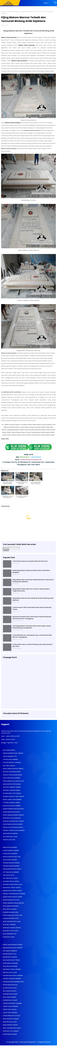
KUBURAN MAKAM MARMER (11, 863)
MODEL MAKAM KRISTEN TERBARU (13, 769)
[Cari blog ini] (11, 548)
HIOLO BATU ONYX (8, 875)
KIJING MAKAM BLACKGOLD (11, 812)
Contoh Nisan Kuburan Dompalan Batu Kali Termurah (30, 561)
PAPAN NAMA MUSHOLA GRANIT (13, 824)
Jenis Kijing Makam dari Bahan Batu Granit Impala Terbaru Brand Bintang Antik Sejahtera (31, 627)
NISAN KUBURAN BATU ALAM (11, 921)
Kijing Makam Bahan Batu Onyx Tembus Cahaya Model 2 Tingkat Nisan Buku (31, 590)
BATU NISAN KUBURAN (10, 909)
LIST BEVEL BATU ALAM (10, 988)
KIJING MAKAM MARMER (10, 963)
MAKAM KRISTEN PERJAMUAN (12, 784)
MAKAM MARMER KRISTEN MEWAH (13, 809)
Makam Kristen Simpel (48, 430)
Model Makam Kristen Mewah (41, 432)
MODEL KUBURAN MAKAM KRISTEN (13, 903)
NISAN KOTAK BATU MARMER (11, 806)
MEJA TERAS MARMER (9, 997)
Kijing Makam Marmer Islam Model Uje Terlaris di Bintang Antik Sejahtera (32, 599)
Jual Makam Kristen (26, 424)
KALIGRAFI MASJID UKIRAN (11, 881)
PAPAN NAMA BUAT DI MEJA (11, 1016)
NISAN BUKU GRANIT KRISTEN (12, 887)
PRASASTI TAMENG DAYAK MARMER (14, 830)
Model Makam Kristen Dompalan (42, 424)
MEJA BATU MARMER (9, 924)
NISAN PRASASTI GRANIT (10, 1025)
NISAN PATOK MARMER (10, 847)
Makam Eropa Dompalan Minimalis (30, 430)
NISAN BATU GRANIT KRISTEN (12, 928)
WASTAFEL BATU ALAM (10, 972)
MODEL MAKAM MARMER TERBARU (13, 815)
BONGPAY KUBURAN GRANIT (11, 790)
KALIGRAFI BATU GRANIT (10, 994)
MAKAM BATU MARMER (10, 957)
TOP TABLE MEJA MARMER (11, 872)
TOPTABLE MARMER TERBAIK (11, 803)
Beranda (3, 11)
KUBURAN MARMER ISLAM (11, 918)
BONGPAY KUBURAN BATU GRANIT (13, 821)
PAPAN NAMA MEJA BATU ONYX (12, 915)
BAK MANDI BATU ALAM (10, 837)
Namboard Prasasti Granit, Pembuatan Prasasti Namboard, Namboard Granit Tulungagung (31, 618)
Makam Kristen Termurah (24, 432)
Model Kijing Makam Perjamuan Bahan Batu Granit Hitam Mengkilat (31, 571)
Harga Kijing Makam (13, 430)
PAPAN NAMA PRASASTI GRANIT (12, 897)
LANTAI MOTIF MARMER (10, 860)
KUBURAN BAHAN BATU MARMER (13, 975)
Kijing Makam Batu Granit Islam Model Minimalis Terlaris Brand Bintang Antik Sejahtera (32, 581)
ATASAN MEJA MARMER (10, 853)
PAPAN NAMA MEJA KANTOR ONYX (13, 781)
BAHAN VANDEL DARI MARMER (12, 799)
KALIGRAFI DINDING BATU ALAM (12, 884)
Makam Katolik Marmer (34, 435)
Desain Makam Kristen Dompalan (31, 427)
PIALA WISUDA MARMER (10, 966)
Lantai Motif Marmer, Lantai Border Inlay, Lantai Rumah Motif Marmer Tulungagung (32, 636)
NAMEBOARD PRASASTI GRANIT (12, 891)
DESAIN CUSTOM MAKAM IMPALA (13, 827)
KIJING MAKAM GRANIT (10, 1034)
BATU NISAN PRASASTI (9, 991)
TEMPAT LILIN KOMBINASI (10, 1006)
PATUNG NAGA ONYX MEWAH (12, 793)
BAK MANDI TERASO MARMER (12, 969)
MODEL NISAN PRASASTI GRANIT (13, 945)
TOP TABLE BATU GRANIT (10, 878)
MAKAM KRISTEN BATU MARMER (12, 948)
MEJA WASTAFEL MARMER (11, 1019)
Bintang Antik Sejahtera (28, 1042)
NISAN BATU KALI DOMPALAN (12, 818)
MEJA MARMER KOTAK (9, 934)
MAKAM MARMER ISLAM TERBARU (13, 753)
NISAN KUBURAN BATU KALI (11, 900)
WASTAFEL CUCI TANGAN (10, 1031)
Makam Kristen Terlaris (9, 432)
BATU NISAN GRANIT (9, 750)
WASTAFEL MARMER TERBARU (12, 787)
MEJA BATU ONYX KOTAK (10, 931)
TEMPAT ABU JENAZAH (10, 1009)
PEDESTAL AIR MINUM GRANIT (12, 772)
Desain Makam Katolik (47, 435)
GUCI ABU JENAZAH (9, 766)
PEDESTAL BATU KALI (9, 840)
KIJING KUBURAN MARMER (11, 850)
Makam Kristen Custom (19, 435)
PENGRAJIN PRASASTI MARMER (12, 1003)
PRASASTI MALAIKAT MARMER (12, 978)
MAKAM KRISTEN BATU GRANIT (12, 869)
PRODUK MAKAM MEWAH (13, 11)
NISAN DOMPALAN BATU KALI (12, 857)
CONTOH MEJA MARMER (10, 759)
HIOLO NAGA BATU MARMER (11, 778)
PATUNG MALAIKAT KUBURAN (12, 762)
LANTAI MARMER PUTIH (10, 756)
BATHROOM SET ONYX (9, 954)
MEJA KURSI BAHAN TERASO (11, 960)
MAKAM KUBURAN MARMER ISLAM (13, 982)
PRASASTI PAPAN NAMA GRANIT (12, 775)
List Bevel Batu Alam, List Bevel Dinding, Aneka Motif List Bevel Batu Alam (32, 645)
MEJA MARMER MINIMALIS (11, 906)
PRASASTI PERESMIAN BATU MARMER (14, 894)
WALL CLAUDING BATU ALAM (11, 1028)
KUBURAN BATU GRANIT (10, 1000)
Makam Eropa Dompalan (9, 37)
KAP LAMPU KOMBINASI (10, 951)
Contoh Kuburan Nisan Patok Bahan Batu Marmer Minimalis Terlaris (32, 608)
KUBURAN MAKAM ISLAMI (10, 912)
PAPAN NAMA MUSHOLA (10, 985)
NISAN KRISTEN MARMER (10, 833)
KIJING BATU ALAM (8, 937)
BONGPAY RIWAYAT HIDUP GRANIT (13, 796)
